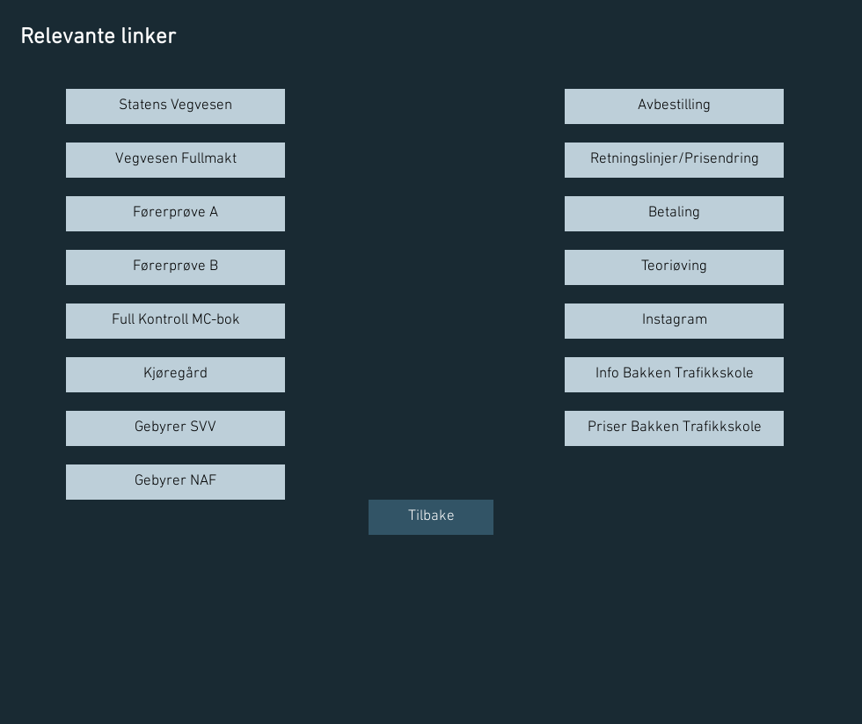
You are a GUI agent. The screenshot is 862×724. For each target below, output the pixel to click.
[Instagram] (674, 321)
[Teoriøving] (674, 267)
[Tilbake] (431, 517)
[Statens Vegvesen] (175, 106)
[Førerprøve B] (175, 267)
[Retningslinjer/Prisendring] (674, 160)
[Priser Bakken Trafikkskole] (674, 428)
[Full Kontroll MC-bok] (175, 321)
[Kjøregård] (175, 374)
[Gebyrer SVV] (175, 428)
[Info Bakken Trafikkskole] (674, 374)
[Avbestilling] (674, 106)
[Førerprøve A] (175, 213)
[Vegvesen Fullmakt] (175, 160)
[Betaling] (674, 213)
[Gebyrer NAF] (175, 482)
